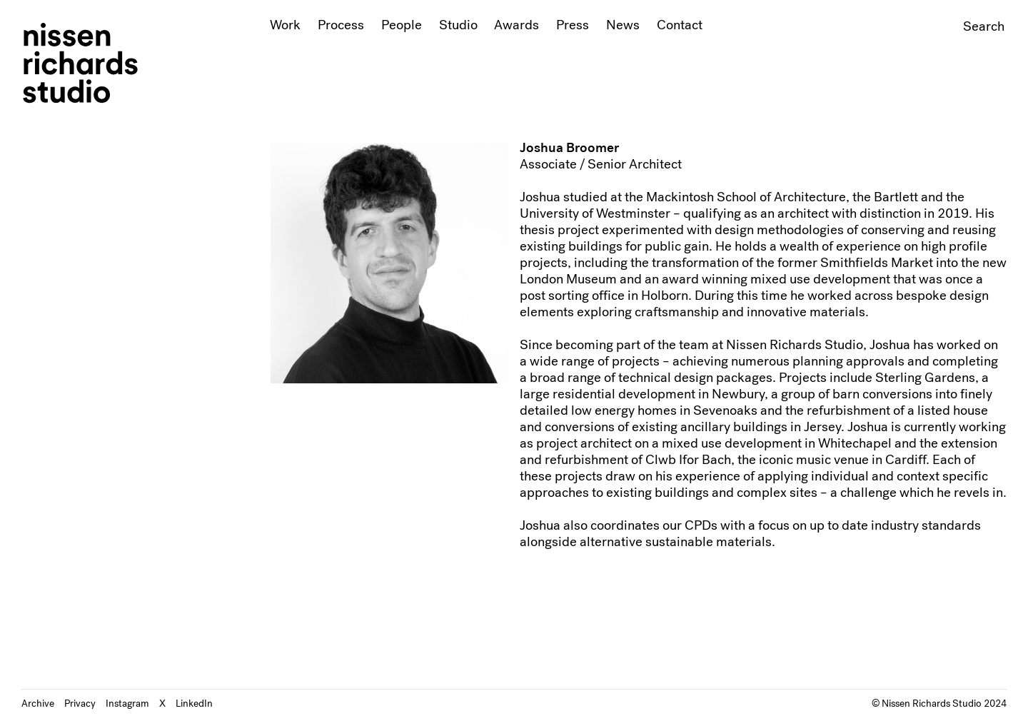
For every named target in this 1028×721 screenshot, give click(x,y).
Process (341, 24)
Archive (37, 703)
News (623, 24)
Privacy (80, 703)
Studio (458, 24)
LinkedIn (194, 703)
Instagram (127, 703)
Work (285, 24)
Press (572, 24)
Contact (679, 24)
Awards (516, 24)
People (401, 24)
